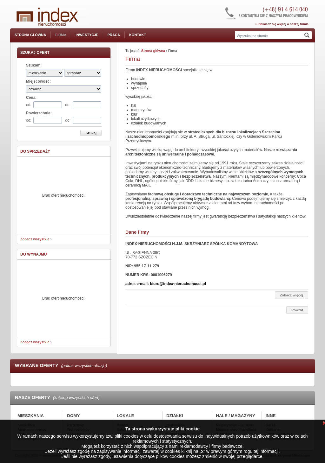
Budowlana (175, 425)
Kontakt (137, 35)
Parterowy (75, 425)
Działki (174, 415)
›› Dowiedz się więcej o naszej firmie (281, 24)
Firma (60, 35)
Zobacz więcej (291, 295)
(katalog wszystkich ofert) (76, 397)
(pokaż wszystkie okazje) (84, 365)
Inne (271, 415)
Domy (73, 415)
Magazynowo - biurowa (235, 425)
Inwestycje (87, 35)
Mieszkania (30, 415)
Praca (114, 35)
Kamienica (26, 425)
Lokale (125, 415)
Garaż (270, 425)
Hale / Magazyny (235, 415)
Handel (122, 425)
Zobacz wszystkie (35, 239)
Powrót (297, 310)
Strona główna (30, 35)
